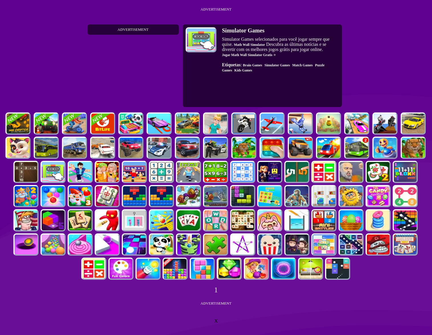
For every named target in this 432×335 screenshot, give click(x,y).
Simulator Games (277, 65)
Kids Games (243, 70)
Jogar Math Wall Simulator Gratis (247, 55)
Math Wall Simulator (249, 45)
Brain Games (252, 65)
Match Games (302, 65)
